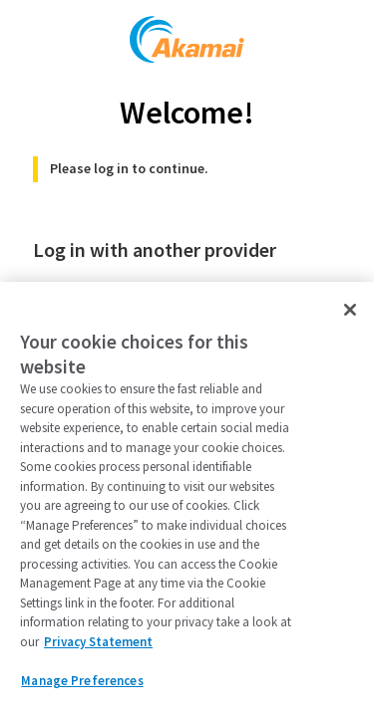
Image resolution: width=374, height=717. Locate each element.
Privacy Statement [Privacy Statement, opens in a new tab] (98, 641)
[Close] (350, 310)
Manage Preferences (82, 680)
